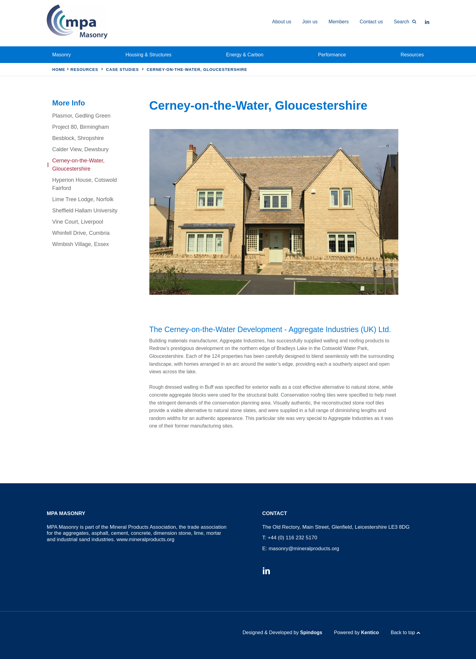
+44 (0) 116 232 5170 (292, 538)
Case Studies (122, 70)
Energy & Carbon (245, 54)
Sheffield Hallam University (84, 211)
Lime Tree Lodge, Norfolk (83, 199)
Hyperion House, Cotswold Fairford (84, 184)
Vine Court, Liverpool (77, 222)
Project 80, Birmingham (80, 127)
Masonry (61, 54)
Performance (332, 54)
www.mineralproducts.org (146, 539)
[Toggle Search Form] (402, 22)
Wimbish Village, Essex (80, 244)
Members (338, 21)
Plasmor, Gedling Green (81, 116)
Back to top (403, 632)
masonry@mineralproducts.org (304, 548)
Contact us (371, 21)
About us (281, 21)
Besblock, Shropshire (78, 138)
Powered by (356, 632)
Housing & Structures (149, 54)
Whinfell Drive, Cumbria (81, 233)
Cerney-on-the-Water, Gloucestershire (78, 165)
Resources (412, 54)
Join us (310, 21)
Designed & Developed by (282, 632)
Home (58, 70)
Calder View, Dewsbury (80, 149)
